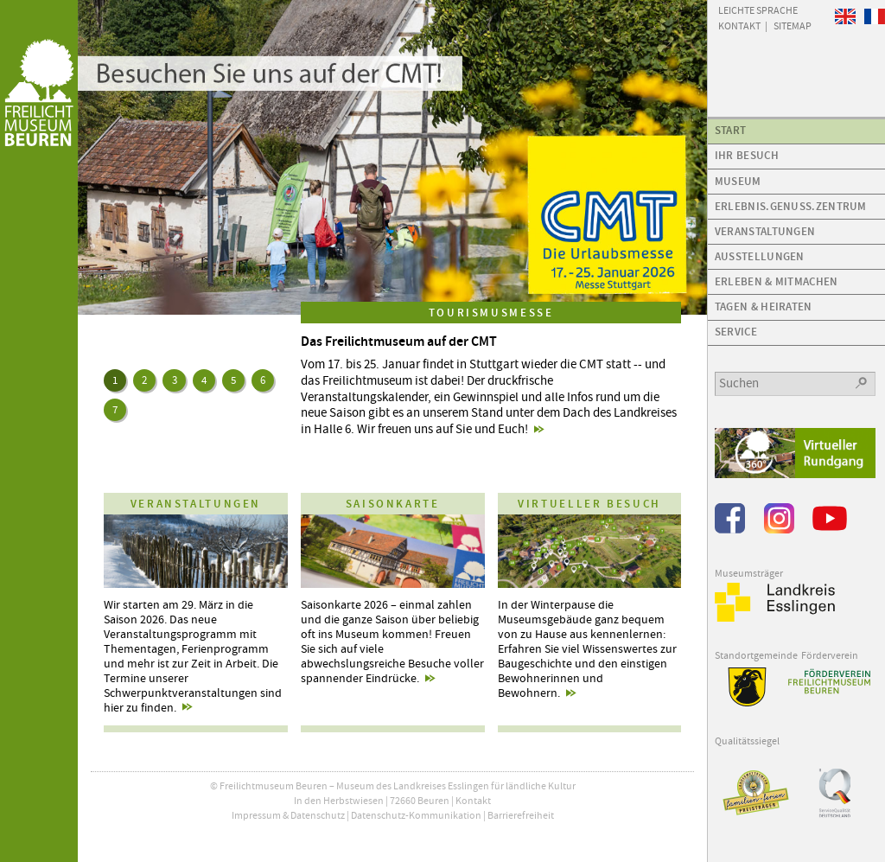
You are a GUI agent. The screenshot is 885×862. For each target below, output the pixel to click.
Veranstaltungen (765, 231)
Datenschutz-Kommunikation (416, 815)
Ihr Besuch (747, 155)
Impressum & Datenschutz (288, 815)
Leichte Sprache (758, 9)
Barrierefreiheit (520, 815)
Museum (738, 181)
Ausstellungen (760, 256)
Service (736, 331)
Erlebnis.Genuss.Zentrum (791, 206)
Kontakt (473, 801)
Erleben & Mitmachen (776, 281)
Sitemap (793, 25)
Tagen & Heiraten (763, 306)
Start (731, 130)
